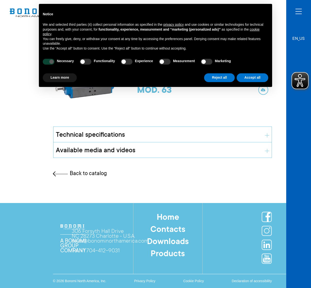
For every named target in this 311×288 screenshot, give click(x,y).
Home (168, 217)
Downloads (168, 242)
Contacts (167, 230)
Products (168, 254)
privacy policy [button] (173, 24)
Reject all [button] (219, 77)
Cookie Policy (193, 281)
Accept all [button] (252, 77)
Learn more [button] (60, 77)
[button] (298, 36)
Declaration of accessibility (252, 281)
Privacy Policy (144, 281)
